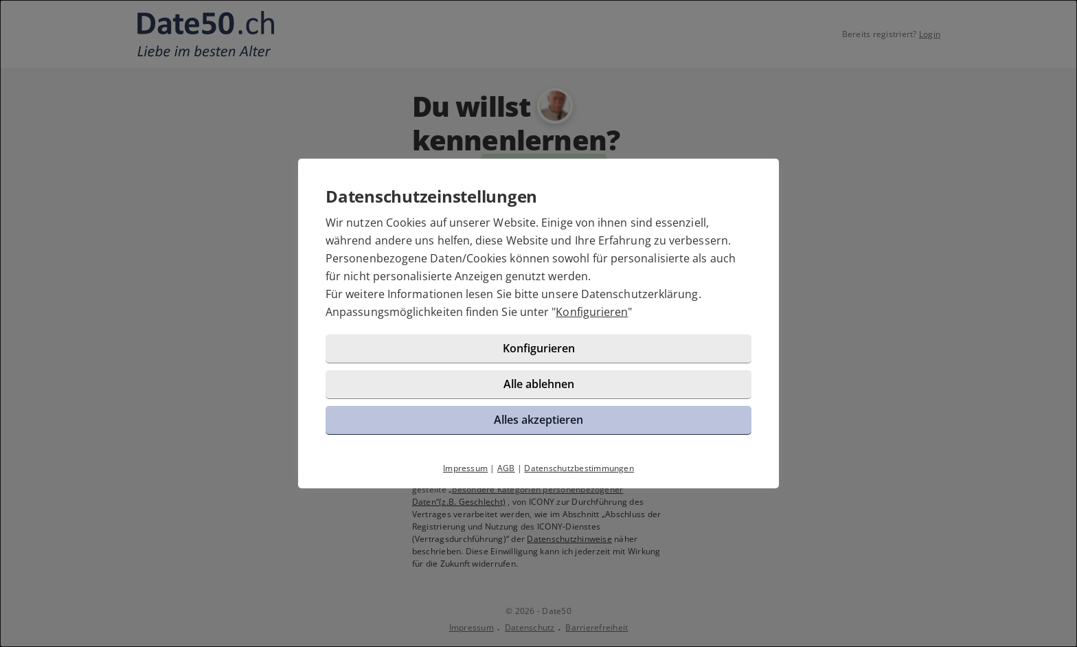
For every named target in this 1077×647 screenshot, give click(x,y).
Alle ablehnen (538, 383)
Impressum (465, 468)
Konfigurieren (592, 311)
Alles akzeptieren (538, 419)
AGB (506, 468)
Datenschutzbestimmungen (579, 468)
